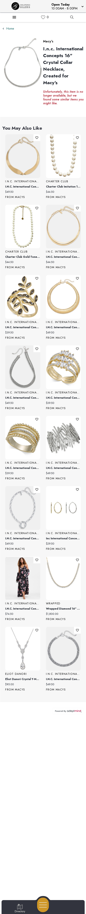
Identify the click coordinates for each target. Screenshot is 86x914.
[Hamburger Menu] (14, 17)
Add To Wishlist (36, 137)
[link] (43, 17)
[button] (67, 6)
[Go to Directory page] (20, 908)
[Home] (22, 6)
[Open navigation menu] (43, 905)
